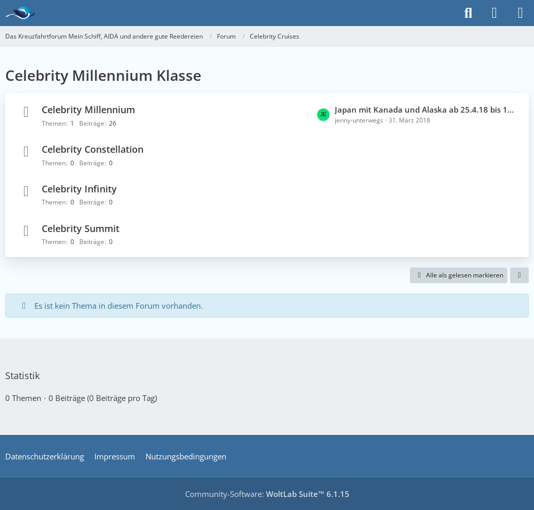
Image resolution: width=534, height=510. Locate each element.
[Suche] (468, 13)
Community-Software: (267, 494)
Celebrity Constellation (92, 149)
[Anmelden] (494, 13)
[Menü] (520, 13)
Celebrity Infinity (79, 189)
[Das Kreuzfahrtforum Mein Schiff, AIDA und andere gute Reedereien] (20, 13)
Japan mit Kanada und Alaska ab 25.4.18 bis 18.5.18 (426, 109)
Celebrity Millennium (88, 109)
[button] (519, 275)
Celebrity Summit (80, 228)
